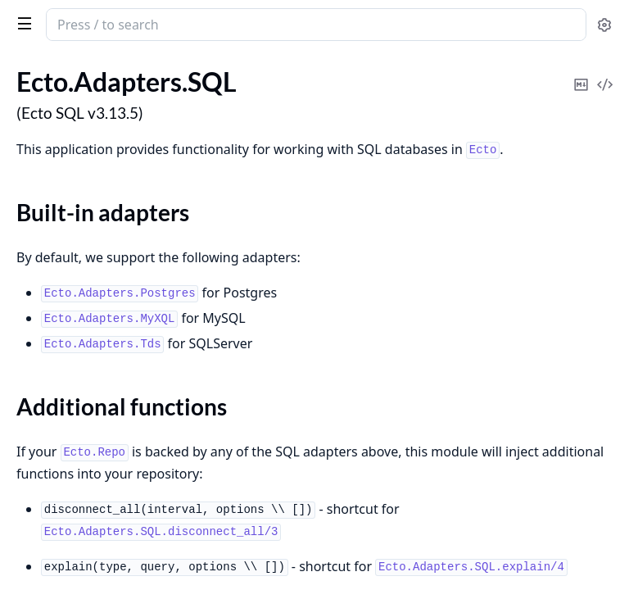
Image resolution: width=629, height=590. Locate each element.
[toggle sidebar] (21, 23)
